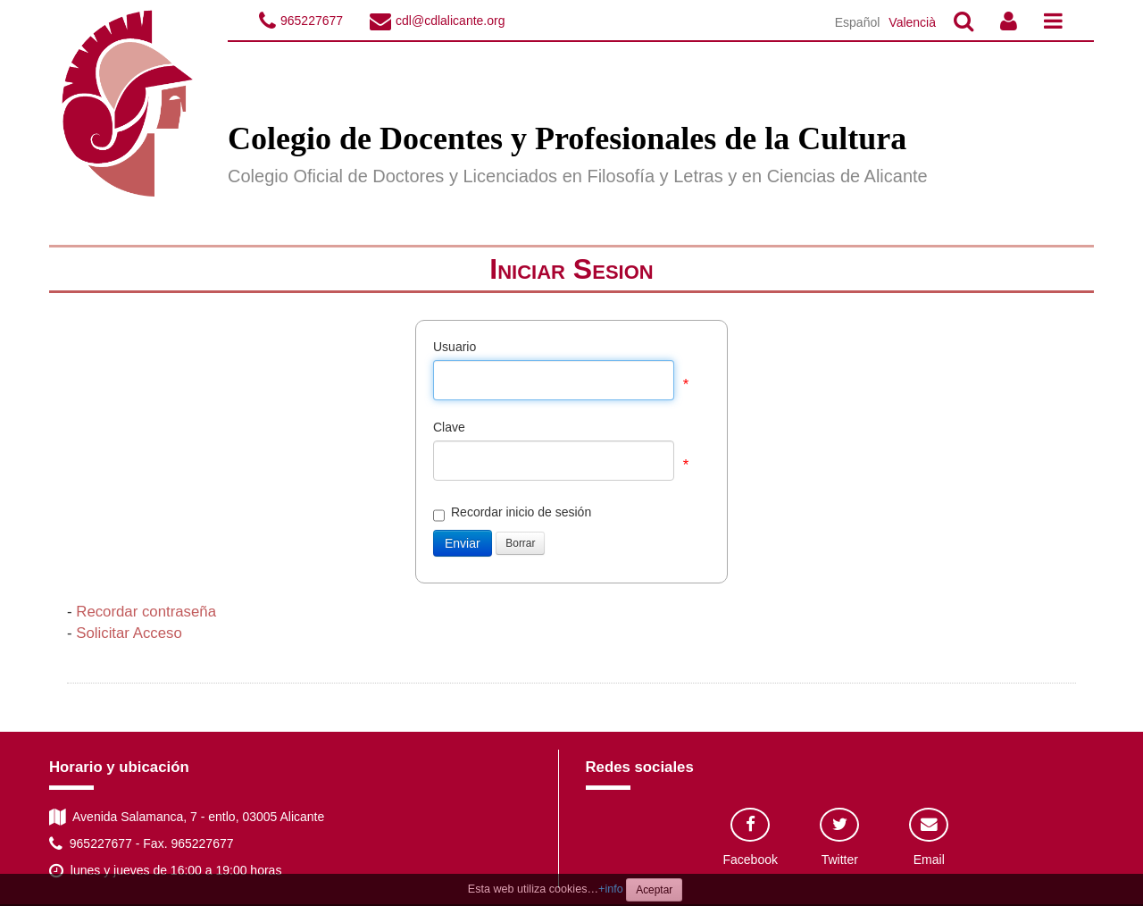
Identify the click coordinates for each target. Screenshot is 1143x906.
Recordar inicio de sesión (512, 513)
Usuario (454, 347)
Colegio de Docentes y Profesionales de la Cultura (567, 138)
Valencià (912, 22)
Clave (449, 427)
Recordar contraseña (146, 611)
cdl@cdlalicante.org (450, 20)
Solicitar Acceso (128, 633)
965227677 (311, 20)
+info (610, 889)
